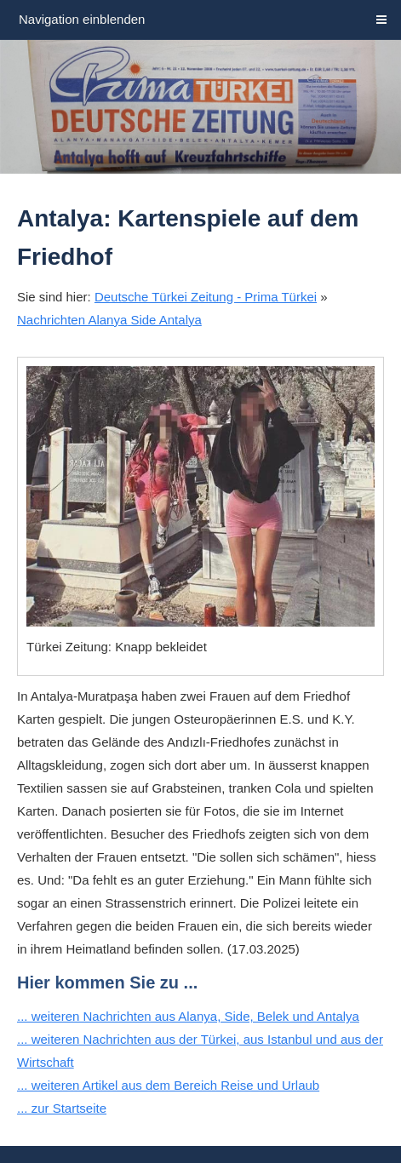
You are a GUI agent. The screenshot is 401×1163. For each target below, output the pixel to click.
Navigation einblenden (82, 19)
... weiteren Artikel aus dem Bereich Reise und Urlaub (168, 1085)
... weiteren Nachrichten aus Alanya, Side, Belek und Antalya (188, 1016)
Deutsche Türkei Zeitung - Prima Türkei (206, 296)
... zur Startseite (61, 1108)
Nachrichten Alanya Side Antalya (109, 319)
